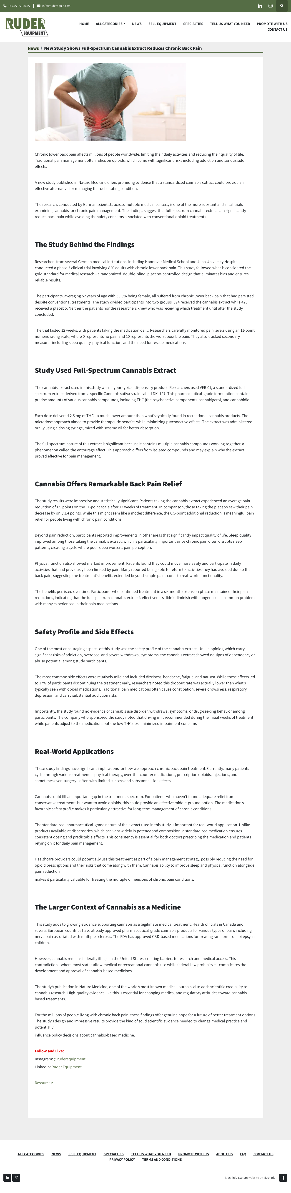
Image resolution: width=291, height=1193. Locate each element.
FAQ (243, 1154)
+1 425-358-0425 (19, 6)
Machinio (269, 1178)
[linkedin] (258, 6)
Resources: (44, 1082)
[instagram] (270, 6)
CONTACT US (278, 29)
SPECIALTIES (193, 23)
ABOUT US (224, 1154)
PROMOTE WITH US (272, 23)
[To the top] (283, 1178)
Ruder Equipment (67, 1066)
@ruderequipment (69, 1058)
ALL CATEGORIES (109, 23)
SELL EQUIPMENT (162, 23)
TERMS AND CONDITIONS (162, 1159)
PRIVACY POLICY (122, 1159)
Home (84, 23)
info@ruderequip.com (56, 6)
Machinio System (236, 1178)
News (137, 23)
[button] (110, 24)
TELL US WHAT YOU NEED (230, 23)
